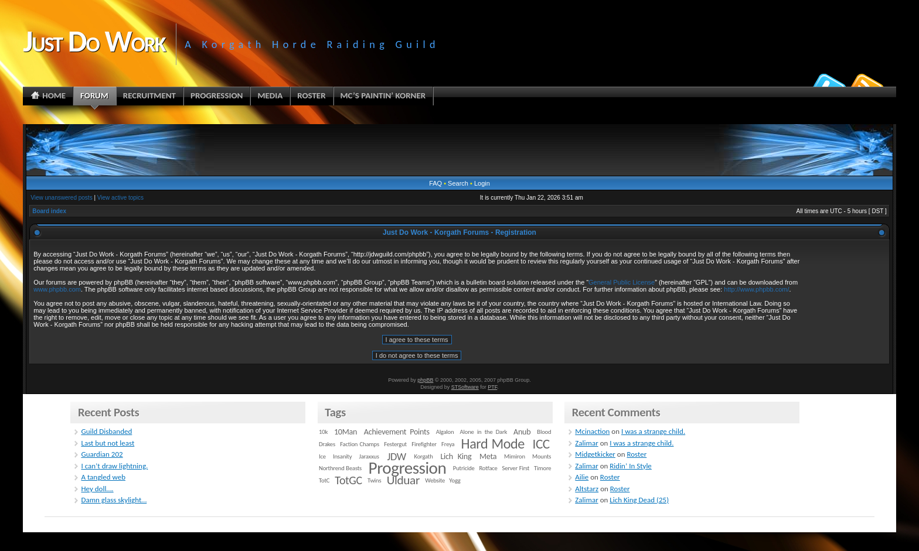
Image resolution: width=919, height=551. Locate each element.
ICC (540, 444)
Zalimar (586, 443)
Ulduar (403, 480)
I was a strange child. (653, 431)
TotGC (348, 480)
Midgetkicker (595, 454)
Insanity (342, 456)
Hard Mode (493, 444)
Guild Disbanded (106, 431)
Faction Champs (359, 444)
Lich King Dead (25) (639, 499)
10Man (345, 432)
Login (482, 183)
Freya (447, 444)
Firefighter (423, 444)
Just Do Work (94, 41)
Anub (521, 432)
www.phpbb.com (57, 289)
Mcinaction (592, 431)
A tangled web (103, 477)
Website (435, 480)
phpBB (425, 380)
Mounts (541, 456)
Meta (487, 456)
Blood (544, 432)
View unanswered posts (61, 197)
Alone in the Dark (484, 432)
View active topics (120, 197)
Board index (49, 211)
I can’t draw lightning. (114, 465)
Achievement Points (397, 432)
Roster (636, 454)
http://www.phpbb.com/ (756, 289)
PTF (492, 387)
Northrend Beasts (340, 468)
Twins (374, 480)
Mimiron (514, 456)
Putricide (464, 468)
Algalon (445, 432)
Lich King (455, 456)
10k (323, 432)
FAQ (435, 183)
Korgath (423, 456)
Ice (322, 456)
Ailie (581, 477)
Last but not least (107, 443)
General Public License (621, 282)
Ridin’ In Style (631, 465)
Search (458, 183)
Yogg (454, 480)
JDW (396, 456)
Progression (408, 467)
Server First (516, 468)
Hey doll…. (97, 488)
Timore (542, 468)
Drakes (327, 444)
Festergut (395, 444)
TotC (324, 480)
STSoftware (465, 387)
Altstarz (586, 488)
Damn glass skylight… (114, 499)
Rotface (488, 468)
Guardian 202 (101, 454)
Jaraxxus (369, 456)
